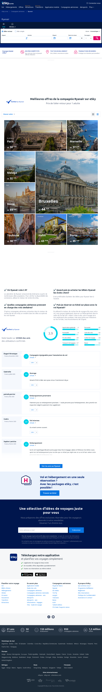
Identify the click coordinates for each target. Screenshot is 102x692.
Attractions (29, 7)
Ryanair (54, 588)
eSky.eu (40, 675)
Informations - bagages (34, 602)
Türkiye (59, 668)
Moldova (15, 657)
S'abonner (76, 530)
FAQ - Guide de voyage (34, 605)
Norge (29, 657)
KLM (53, 602)
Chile (16, 644)
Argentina (5, 644)
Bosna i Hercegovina (13, 654)
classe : (87, 31)
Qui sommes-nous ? (84, 586)
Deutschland (51, 654)
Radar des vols (31, 588)
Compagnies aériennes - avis (36, 595)
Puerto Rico (5, 647)
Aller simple (20, 31)
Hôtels (3, 593)
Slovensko (73, 657)
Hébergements (11, 7)
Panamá (90, 644)
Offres (21, 7)
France (64, 654)
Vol (3, 7)
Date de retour (72, 35)
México (76, 644)
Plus (91, 7)
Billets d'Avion (5, 588)
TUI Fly (54, 593)
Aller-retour (8, 31)
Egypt (3, 668)
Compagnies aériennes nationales (38, 593)
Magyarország (6, 657)
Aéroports (83, 7)
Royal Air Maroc (57, 586)
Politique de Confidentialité (87, 595)
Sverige (66, 657)
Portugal (48, 657)
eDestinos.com (56, 675)
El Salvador (22, 644)
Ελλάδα (69, 654)
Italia (87, 654)
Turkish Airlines (57, 605)
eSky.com (47, 675)
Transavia (55, 598)
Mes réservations (83, 593)
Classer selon (8, 114)
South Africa (27, 668)
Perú (95, 644)
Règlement (81, 590)
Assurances (5, 598)
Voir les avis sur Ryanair (51, 466)
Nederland (22, 657)
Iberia (54, 600)
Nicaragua (83, 644)
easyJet (54, 595)
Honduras (70, 644)
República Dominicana (50, 644)
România (60, 657)
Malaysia (45, 668)
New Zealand (68, 668)
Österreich (35, 657)
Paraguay (13, 647)
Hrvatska (75, 654)
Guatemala (61, 644)
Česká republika (33, 654)
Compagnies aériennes (69, 7)
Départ (4, 35)
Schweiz (85, 657)
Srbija (54, 657)
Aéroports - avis (32, 600)
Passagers (87, 35)
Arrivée (30, 35)
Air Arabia (55, 590)
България (24, 654)
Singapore (52, 668)
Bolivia (11, 644)
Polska (42, 657)
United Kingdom (7, 660)
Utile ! (32, 362)
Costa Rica (37, 644)
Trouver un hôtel (49, 493)
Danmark (42, 654)
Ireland (82, 654)
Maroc (14, 668)
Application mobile (52, 7)
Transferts (39, 7)
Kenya (8, 668)
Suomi (80, 657)
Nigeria (19, 668)
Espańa (58, 654)
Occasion (4, 595)
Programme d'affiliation (85, 588)
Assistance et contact (85, 598)
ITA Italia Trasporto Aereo (61, 607)
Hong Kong (37, 668)
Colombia (30, 644)
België (4, 654)
